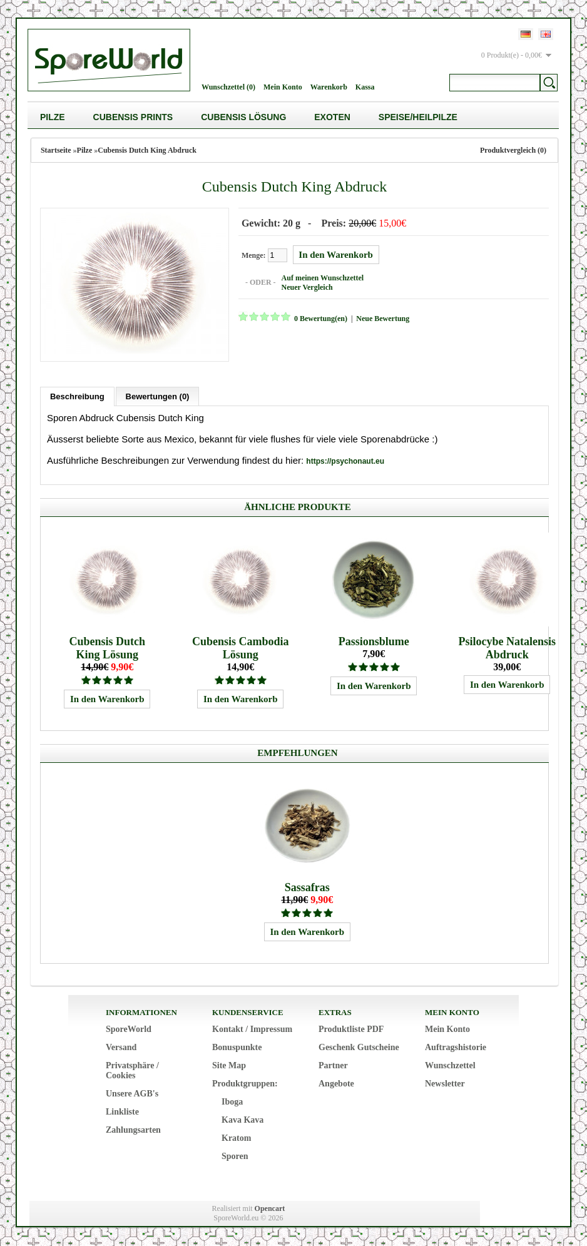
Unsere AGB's (132, 1093)
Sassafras (307, 887)
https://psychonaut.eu (345, 461)
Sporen (235, 1156)
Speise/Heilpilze (418, 117)
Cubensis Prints (133, 117)
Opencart (270, 1208)
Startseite (56, 150)
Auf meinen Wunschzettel (323, 277)
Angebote (336, 1083)
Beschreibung (77, 396)
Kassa (365, 87)
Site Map (229, 1065)
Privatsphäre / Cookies (132, 1070)
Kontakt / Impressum (252, 1029)
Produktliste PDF (351, 1029)
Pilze (52, 117)
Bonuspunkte (237, 1047)
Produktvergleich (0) (513, 150)
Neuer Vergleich (307, 287)
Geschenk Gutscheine (359, 1047)
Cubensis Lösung (243, 117)
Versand (121, 1047)
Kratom (236, 1138)
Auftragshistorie (455, 1047)
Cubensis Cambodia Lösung (240, 648)
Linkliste (122, 1111)
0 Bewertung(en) (320, 318)
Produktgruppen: (245, 1083)
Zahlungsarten (133, 1130)
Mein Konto (282, 87)
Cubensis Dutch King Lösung (107, 648)
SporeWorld (128, 1029)
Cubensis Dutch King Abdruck (147, 150)
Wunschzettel (450, 1065)
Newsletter (445, 1083)
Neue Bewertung (382, 318)
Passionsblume (374, 641)
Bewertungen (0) (158, 396)
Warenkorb (328, 87)
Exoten (332, 117)
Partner (333, 1065)
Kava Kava (242, 1120)
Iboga (232, 1101)
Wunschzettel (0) (228, 87)
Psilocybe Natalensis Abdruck (507, 648)
